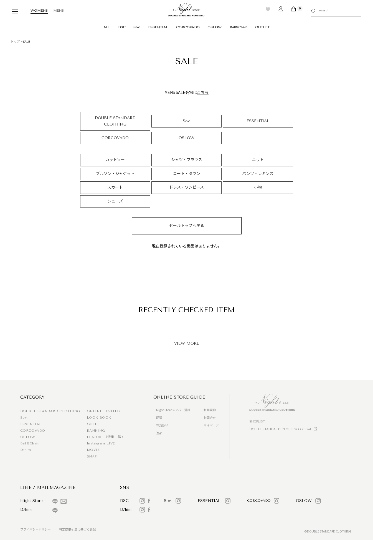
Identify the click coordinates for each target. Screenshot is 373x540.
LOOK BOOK (99, 417)
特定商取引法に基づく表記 (77, 529)
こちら (203, 92)
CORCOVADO (188, 27)
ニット (258, 160)
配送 (159, 417)
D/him (25, 450)
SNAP (92, 456)
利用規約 (210, 410)
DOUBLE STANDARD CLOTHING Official (280, 429)
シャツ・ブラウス (186, 160)
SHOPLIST (257, 421)
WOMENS (39, 10)
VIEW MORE (186, 343)
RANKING (96, 430)
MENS (58, 10)
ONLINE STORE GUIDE (179, 397)
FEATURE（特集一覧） (106, 437)
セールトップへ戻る (186, 225)
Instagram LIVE (101, 443)
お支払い (162, 425)
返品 (159, 433)
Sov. (136, 27)
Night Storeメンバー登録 (173, 410)
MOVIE (93, 450)
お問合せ (210, 417)
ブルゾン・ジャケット (115, 173)
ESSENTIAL (158, 27)
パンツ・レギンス (257, 173)
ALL (106, 27)
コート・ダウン (186, 173)
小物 (258, 187)
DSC (121, 27)
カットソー (115, 160)
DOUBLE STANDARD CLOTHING (115, 121)
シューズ (115, 201)
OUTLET (262, 27)
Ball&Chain (238, 27)
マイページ (211, 425)
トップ (15, 41)
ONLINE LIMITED (103, 411)
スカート (115, 187)
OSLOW (214, 27)
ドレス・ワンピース (186, 187)
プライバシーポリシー (35, 529)
